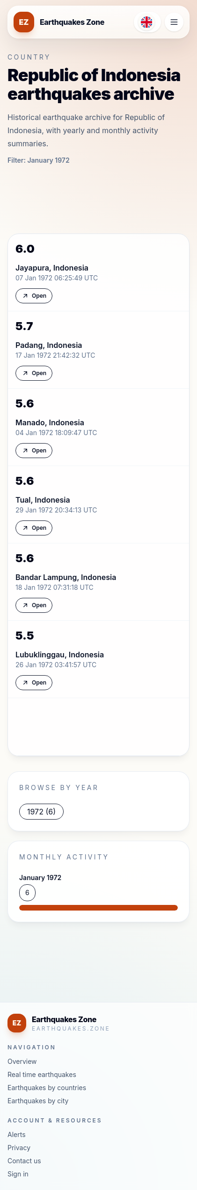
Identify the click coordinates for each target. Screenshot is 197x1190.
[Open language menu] (147, 22)
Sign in (18, 1174)
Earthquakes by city (37, 1101)
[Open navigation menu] (174, 22)
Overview (22, 1061)
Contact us (24, 1161)
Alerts (16, 1134)
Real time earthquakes (41, 1074)
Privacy (18, 1148)
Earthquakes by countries (46, 1088)
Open (34, 296)
